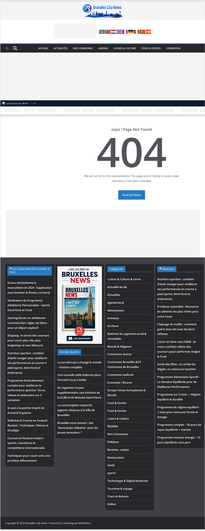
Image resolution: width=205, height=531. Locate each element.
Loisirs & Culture (124, 48)
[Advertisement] (75, 30)
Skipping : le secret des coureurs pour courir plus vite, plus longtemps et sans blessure (28, 340)
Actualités (60, 48)
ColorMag (67, 523)
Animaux (113, 318)
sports (111, 473)
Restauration (115, 457)
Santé (111, 465)
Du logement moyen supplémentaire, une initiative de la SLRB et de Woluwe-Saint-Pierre (79, 392)
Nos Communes (83, 48)
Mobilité (112, 426)
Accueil (43, 48)
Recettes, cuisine (118, 450)
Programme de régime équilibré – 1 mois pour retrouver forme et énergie (179, 412)
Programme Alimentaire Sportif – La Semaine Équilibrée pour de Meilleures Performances (178, 382)
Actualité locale (117, 287)
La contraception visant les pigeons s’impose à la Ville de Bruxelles (76, 410)
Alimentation (115, 310)
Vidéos (111, 504)
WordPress (85, 523)
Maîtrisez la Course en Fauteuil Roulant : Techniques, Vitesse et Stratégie (27, 425)
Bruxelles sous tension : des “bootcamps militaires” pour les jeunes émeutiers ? (77, 428)
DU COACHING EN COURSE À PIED (30, 270)
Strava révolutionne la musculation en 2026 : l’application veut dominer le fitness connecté (29, 287)
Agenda (103, 48)
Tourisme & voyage (119, 489)
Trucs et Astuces (118, 496)
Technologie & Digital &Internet (127, 481)
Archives (113, 326)
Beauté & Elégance (119, 346)
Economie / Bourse (119, 382)
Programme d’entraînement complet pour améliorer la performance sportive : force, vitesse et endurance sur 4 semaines (26, 390)
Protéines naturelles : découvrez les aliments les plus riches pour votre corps (178, 311)
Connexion (173, 48)
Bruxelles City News (36, 523)
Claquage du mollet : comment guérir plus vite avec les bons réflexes (177, 329)
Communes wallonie (120, 375)
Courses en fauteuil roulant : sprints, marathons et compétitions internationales (26, 443)
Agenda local (115, 303)
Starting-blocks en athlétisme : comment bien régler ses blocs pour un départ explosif (27, 323)
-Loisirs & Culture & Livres (124, 279)
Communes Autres (119, 354)
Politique (113, 442)
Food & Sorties (151, 48)
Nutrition (168, 269)
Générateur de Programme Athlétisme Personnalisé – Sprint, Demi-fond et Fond (28, 305)
